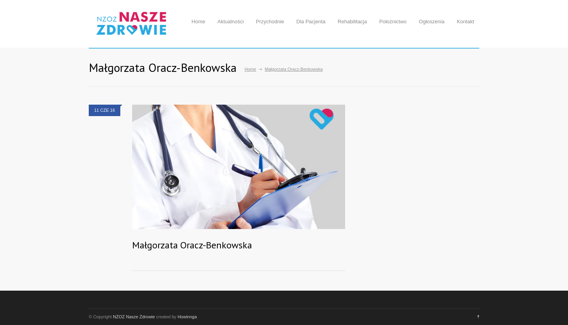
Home (199, 21)
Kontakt (465, 21)
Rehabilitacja (352, 21)
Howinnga (187, 316)
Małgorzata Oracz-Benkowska (192, 245)
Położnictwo (392, 21)
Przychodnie (270, 21)
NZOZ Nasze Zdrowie (134, 316)
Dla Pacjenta (310, 21)
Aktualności (230, 21)
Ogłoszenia (432, 21)
